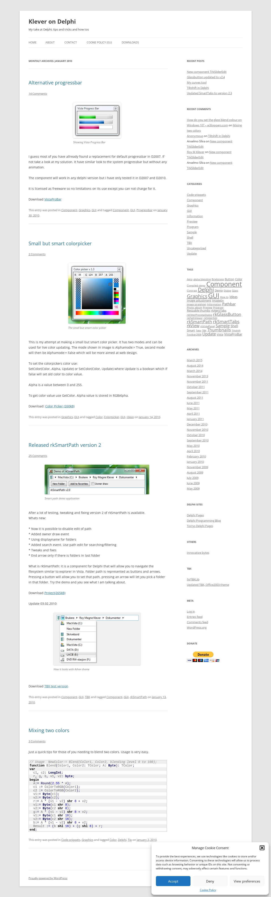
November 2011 (197, 382)
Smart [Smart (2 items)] (191, 330)
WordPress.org (197, 627)
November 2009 (197, 467)
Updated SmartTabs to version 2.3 (209, 93)
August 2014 (195, 366)
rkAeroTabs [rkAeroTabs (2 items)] (218, 311)
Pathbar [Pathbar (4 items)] (229, 303)
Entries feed (195, 617)
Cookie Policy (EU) (99, 42)
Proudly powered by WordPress (48, 878)
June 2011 (193, 403)
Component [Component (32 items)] (224, 284)
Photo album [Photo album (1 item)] (194, 307)
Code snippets (70, 840)
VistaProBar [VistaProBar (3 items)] (233, 334)
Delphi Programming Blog (204, 521)
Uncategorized (196, 248)
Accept (173, 881)
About (50, 42)
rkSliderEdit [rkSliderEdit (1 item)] (210, 318)
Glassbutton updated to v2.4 (206, 77)
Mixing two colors (49, 730)
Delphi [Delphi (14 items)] (206, 289)
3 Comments (37, 741)
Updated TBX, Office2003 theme (208, 585)
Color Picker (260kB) (59, 406)
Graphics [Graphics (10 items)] (197, 296)
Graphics (84, 210)
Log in (191, 611)
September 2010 (198, 440)
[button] (262, 848)
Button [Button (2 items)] (229, 279)
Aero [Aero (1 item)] (189, 279)
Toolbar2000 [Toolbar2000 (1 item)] (194, 334)
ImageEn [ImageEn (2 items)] (218, 300)
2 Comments (37, 254)
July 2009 (193, 478)
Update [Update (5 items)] (209, 334)
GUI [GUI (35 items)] (213, 295)
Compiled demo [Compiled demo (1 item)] (196, 285)
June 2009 (193, 483)
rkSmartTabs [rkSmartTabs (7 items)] (226, 322)
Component (69, 210)
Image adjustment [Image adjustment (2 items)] (199, 300)
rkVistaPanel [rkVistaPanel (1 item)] (207, 326)
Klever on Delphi (52, 21)
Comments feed (197, 622)
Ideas (130, 417)
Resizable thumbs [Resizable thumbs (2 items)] (198, 311)
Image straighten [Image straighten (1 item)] (196, 304)
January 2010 (195, 462)
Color (99, 417)
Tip (130, 840)
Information (195, 216)
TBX (87, 697)
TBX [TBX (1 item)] (204, 330)
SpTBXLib (193, 579)
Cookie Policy (208, 890)
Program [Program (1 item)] (218, 307)
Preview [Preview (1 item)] (207, 307)
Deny (210, 881)
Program (193, 227)
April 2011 (193, 414)
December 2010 (197, 424)
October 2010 (196, 435)
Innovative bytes (198, 553)
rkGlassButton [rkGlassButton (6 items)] (227, 314)
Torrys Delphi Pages (200, 526)
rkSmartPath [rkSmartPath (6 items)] (199, 322)
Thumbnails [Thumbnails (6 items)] (219, 330)
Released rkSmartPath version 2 (65, 444)
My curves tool (197, 82)
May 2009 (193, 488)
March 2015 (194, 360)
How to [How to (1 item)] (224, 297)
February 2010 (196, 456)
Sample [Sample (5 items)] (223, 325)
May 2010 (193, 446)
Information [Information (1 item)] (214, 304)
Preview (192, 221)
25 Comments (38, 456)
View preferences (247, 881)
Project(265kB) (54, 593)
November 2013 (197, 376)
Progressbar (145, 210)
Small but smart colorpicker (60, 243)
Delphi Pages (195, 515)
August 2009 (195, 472)
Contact (70, 42)
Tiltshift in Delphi (198, 88)
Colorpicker (111, 417)
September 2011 (198, 392)
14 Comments (38, 94)
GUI (94, 210)
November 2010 (197, 430)
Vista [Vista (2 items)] (220, 334)
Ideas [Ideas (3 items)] (234, 296)
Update (192, 253)
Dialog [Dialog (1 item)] (227, 290)
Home (33, 42)
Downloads (130, 42)
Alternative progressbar (55, 82)
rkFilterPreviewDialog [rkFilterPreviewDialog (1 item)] (199, 315)
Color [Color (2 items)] (238, 279)
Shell (190, 237)
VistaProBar (53, 199)
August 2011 (195, 398)
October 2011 (196, 387)
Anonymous (195, 136)
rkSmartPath (138, 697)
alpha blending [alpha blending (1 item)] (202, 279)
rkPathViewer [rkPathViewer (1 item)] (195, 318)
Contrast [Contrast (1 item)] (192, 290)
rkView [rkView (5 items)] (193, 325)
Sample (192, 232)
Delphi (122, 840)
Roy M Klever (195, 152)
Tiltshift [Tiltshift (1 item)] (236, 330)
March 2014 (194, 371)
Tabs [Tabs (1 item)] (198, 330)
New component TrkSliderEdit (207, 72)
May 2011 (193, 408)
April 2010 (193, 451)
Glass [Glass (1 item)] (235, 290)
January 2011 (195, 419)
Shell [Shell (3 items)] (234, 326)
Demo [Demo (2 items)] (219, 290)
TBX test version (56, 686)
